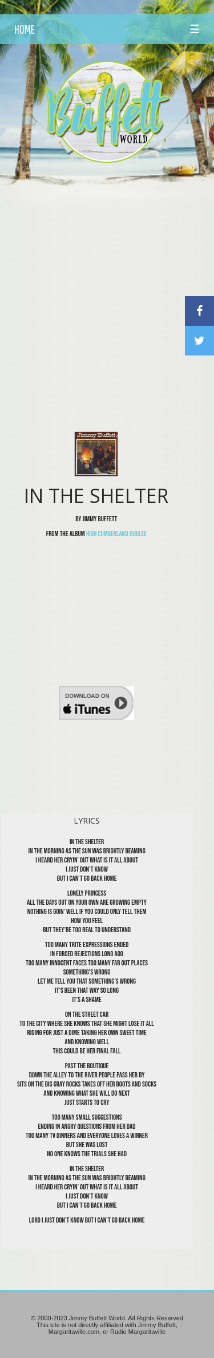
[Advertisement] (107, 282)
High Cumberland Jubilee (116, 533)
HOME (24, 29)
